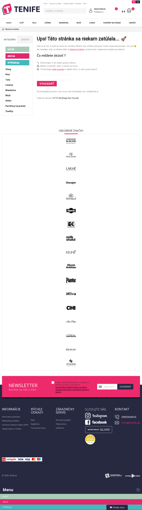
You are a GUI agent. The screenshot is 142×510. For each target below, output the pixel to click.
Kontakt (86, 3)
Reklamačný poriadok (10, 421)
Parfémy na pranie (112, 23)
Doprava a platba (55, 3)
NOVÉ (10, 49)
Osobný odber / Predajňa (72, 3)
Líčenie (48, 23)
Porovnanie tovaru (38, 428)
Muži (79, 23)
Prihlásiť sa (98, 12)
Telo (34, 23)
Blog (32, 420)
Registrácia (35, 424)
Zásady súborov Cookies (11, 429)
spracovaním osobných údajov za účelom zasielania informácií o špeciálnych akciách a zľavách (72, 389)
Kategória (10, 39)
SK (134, 2)
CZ (138, 2)
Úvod (45, 3)
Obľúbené (60, 428)
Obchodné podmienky (11, 417)
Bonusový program (63, 420)
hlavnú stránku (77, 49)
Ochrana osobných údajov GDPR (15, 425)
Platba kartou (61, 424)
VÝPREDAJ (13, 62)
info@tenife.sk (131, 422)
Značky (132, 23)
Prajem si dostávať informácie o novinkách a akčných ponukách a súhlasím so (72, 387)
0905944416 (129, 417)
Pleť (22, 23)
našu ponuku (58, 69)
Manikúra (63, 23)
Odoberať (125, 386)
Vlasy (9, 23)
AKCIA (11, 56)
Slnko (92, 23)
